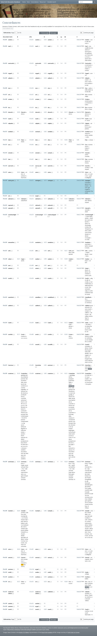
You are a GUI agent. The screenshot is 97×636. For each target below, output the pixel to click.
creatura (23, 336)
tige (86, 318)
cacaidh (50, 344)
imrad (88, 380)
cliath (86, 212)
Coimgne (87, 180)
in (85, 248)
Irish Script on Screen (73, 632)
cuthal (10, 603)
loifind (88, 486)
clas (9, 140)
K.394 (45, 297)
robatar (71, 418)
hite (27, 414)
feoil (22, 177)
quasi (86, 51)
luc (85, 331)
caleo (87, 137)
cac (9, 144)
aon (91, 40)
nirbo (86, 585)
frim (90, 287)
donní (24, 393)
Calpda (87, 123)
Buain (86, 350)
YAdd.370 (79, 208)
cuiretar (50, 365)
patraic (71, 421)
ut (89, 234)
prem (25, 382)
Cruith (87, 278)
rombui (87, 227)
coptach (10, 205)
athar (89, 367)
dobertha (89, 326)
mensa (87, 163)
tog (73, 463)
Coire (22, 172)
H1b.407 (31, 172)
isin (90, 41)
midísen (90, 499)
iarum (22, 384)
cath (26, 523)
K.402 (45, 365)
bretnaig (71, 414)
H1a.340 (5, 510)
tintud (70, 396)
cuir (86, 516)
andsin (86, 218)
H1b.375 (31, 198)
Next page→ (54, 33)
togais (22, 465)
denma (89, 200)
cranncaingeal (52, 214)
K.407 (45, 572)
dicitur (86, 272)
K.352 (45, 63)
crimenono (89, 103)
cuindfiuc (38, 297)
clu (9, 107)
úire (22, 174)
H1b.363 (31, 131)
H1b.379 (31, 214)
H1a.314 (5, 139)
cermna (10, 569)
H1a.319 (5, 172)
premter (23, 379)
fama (90, 109)
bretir (90, 382)
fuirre (89, 55)
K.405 (45, 510)
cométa (90, 316)
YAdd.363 (79, 180)
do (92, 360)
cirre (92, 511)
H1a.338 (5, 373)
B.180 (18, 112)
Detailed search (51, 2)
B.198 (18, 139)
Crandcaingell (89, 214)
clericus (87, 114)
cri (91, 587)
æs (69, 465)
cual (9, 46)
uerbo (86, 135)
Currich (87, 166)
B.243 (18, 510)
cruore (23, 583)
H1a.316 (5, 152)
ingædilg (23, 389)
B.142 (18, 373)
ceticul (37, 557)
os (87, 502)
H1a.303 (5, 63)
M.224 (66, 461)
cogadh (50, 73)
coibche (89, 597)
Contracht (88, 63)
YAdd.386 (79, 278)
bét (23, 543)
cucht (89, 275)
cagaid (87, 355)
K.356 (45, 94)
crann (87, 216)
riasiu (86, 351)
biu (92, 504)
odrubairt (87, 289)
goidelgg (72, 375)
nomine (90, 94)
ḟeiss (27, 467)
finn (91, 362)
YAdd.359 (79, 159)
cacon (86, 146)
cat (86, 75)
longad (87, 359)
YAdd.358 (79, 152)
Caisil (9, 322)
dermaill (23, 537)
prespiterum (72, 441)
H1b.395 (31, 297)
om (87, 176)
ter (90, 375)
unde (73, 252)
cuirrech (10, 166)
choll (86, 362)
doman (24, 448)
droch (89, 67)
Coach (87, 609)
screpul (87, 311)
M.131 (66, 373)
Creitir (87, 334)
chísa (89, 324)
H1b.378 (31, 208)
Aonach (88, 599)
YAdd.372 (79, 242)
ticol (22, 561)
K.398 (45, 322)
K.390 (45, 268)
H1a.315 (5, 144)
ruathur (87, 611)
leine (87, 256)
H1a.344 (5, 572)
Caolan (87, 40)
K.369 (45, 609)
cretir (37, 334)
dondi (73, 398)
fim (86, 341)
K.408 (45, 557)
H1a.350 (5, 609)
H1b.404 (31, 373)
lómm (22, 435)
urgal (36, 196)
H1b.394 (31, 278)
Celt (70, 250)
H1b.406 (31, 510)
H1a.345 (5, 577)
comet (86, 314)
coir (26, 391)
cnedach (87, 273)
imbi (88, 375)
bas (89, 581)
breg (86, 463)
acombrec (23, 380)
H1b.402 (31, 344)
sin (87, 331)
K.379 (45, 242)
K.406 (45, 172)
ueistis (90, 250)
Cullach (87, 78)
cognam (87, 559)
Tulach (90, 595)
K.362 (45, 131)
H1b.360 (31, 112)
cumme (10, 606)
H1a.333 (5, 305)
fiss (23, 469)
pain (91, 490)
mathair (90, 83)
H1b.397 (31, 305)
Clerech (23, 112)
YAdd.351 (79, 107)
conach (87, 504)
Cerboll (10, 511)
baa (86, 506)
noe (26, 543)
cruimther (71, 412)
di (91, 530)
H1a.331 (5, 278)
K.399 (45, 334)
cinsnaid (90, 246)
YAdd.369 (79, 581)
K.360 (45, 118)
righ (89, 187)
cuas (90, 118)
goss (86, 501)
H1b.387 (31, 259)
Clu (86, 107)
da (92, 497)
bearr (86, 261)
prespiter (71, 379)
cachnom (23, 176)
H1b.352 (31, 46)
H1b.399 (31, 322)
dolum (86, 150)
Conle (86, 572)
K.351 (45, 46)
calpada (10, 123)
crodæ (86, 282)
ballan (86, 579)
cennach (23, 477)
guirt (89, 350)
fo (89, 223)
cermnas (23, 479)
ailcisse (70, 326)
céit (22, 559)
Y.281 (78, 139)
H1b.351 (31, 39)
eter (91, 220)
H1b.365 (31, 144)
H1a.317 (5, 159)
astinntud (23, 400)
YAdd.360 (79, 165)
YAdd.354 (79, 123)
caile (87, 41)
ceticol (10, 557)
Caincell (87, 208)
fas (86, 299)
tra (26, 407)
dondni (72, 407)
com (86, 67)
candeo (91, 135)
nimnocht (71, 448)
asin (22, 474)
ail (91, 322)
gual (89, 51)
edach (87, 252)
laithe (86, 246)
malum (87, 148)
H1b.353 (31, 63)
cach (91, 174)
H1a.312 (5, 123)
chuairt (23, 534)
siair (87, 85)
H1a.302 (5, 46)
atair (86, 368)
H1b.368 (31, 165)
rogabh (87, 189)
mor (27, 541)
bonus (86, 127)
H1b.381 (31, 250)
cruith (10, 278)
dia (86, 486)
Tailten (87, 600)
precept (23, 414)
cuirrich (50, 166)
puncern (87, 493)
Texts (28, 2)
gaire (22, 476)
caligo (86, 96)
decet (70, 439)
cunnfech (11, 297)
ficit (92, 535)
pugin (87, 492)
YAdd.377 (79, 577)
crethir (50, 334)
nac (88, 495)
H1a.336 (5, 344)
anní (24, 418)
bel (86, 512)
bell (22, 521)
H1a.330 (5, 268)
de (90, 314)
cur (86, 521)
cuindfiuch (51, 297)
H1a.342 (5, 557)
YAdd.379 (79, 259)
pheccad (25, 444)
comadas (87, 346)
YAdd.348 (79, 88)
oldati (89, 90)
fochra (89, 232)
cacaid (10, 344)
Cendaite (87, 242)
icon (26, 412)
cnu (9, 88)
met (86, 81)
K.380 (45, 250)
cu (91, 259)
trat (86, 360)
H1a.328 (5, 259)
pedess (87, 129)
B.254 (18, 172)
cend (86, 244)
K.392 (45, 591)
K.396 (45, 305)
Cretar (71, 334)
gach (90, 176)
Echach (26, 476)
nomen (87, 320)
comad (10, 153)
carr (9, 265)
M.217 (66, 250)
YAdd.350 (79, 99)
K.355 (45, 88)
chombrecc (72, 391)
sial (69, 336)
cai (9, 196)
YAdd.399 (79, 172)
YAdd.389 (79, 305)
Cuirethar (38, 365)
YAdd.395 (79, 365)
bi (85, 83)
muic (86, 499)
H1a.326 (5, 242)
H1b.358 (31, 99)
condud (50, 131)
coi (90, 172)
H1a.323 (5, 205)
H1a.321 (5, 195)
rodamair (87, 292)
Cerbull (87, 527)
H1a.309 (5, 107)
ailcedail (87, 485)
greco (90, 101)
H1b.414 (31, 591)
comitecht (24, 411)
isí (22, 418)
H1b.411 (31, 572)
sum (24, 455)
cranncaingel (39, 214)
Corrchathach (24, 525)
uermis (23, 457)
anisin (70, 434)
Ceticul (87, 557)
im (69, 407)
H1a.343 (5, 569)
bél (27, 512)
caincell (10, 208)
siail (92, 493)
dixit (27, 453)
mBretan (23, 430)
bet (87, 535)
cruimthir (23, 398)
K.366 (45, 159)
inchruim (23, 437)
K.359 (45, 112)
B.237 (18, 259)
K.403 (45, 373)
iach (86, 262)
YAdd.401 (79, 557)
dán (26, 469)
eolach (86, 186)
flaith (89, 585)
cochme (37, 577)
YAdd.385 (79, 591)
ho (21, 444)
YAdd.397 (79, 461)
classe (22, 141)
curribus (87, 167)
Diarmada (87, 614)
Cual (86, 46)
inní (22, 396)
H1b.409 (31, 557)
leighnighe (71, 430)
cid (89, 272)
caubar (37, 259)
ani (69, 402)
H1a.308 (5, 99)
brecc (22, 463)
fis (90, 186)
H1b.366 (31, 152)
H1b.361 (31, 118)
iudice (86, 104)
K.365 (45, 152)
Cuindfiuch (88, 297)
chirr (25, 514)
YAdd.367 (79, 198)
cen (86, 495)
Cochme (87, 577)
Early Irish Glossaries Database (10, 2)
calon (86, 60)
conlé (9, 572)
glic (87, 280)
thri (86, 477)
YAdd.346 (79, 73)
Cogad (87, 73)
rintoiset (72, 425)
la (86, 83)
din (27, 379)
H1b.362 (31, 123)
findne (89, 477)
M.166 (66, 334)
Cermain (87, 467)
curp (86, 43)
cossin (90, 330)
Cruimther (24, 373)
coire (36, 172)
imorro (23, 402)
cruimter (10, 373)
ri (90, 355)
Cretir (23, 334)
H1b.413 (31, 581)
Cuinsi (86, 268)
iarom (22, 425)
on (85, 53)
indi (26, 375)
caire (9, 172)
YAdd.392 (79, 334)
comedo (87, 156)
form (86, 488)
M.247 (66, 198)
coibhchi (50, 592)
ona (90, 46)
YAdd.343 (79, 39)
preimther (71, 380)
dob (89, 351)
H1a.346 (5, 581)
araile (86, 193)
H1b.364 (31, 139)
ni (91, 301)
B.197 (18, 581)
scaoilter (87, 490)
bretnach (72, 432)
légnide (23, 428)
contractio (89, 65)
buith (88, 294)
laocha (86, 222)
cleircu (86, 223)
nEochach (87, 483)
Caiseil (70, 322)
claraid (87, 234)
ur (89, 174)
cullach (10, 78)
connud (37, 131)
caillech (10, 305)
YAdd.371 (79, 214)
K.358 (45, 107)
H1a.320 (5, 180)
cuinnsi (10, 268)
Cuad (86, 118)
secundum (24, 451)
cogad (10, 73)
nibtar (91, 528)
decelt (86, 254)
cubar (9, 259)
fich (92, 167)
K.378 (45, 214)
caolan (10, 40)
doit (86, 532)
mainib (87, 379)
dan (73, 469)
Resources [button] (42, 2)
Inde (70, 472)
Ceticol (23, 557)
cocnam (25, 559)
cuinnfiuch (87, 301)
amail (22, 434)
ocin (74, 421)
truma (87, 57)
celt (9, 250)
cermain (23, 470)
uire (86, 174)
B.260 (18, 557)
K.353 (45, 73)
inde (26, 528)
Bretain (23, 407)
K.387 (45, 265)
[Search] (86, 2)
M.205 (66, 139)
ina (90, 504)
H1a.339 (5, 461)
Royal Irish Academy (47, 632)
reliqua (87, 508)
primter (23, 419)
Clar (86, 159)
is (85, 41)
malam (87, 68)
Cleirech (87, 112)
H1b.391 (31, 268)
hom (25, 177)
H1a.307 (5, 94)
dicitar (86, 236)
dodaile (91, 340)
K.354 (45, 78)
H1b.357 (31, 94)
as (88, 318)
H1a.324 (5, 208)
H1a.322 (5, 198)
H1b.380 (31, 242)
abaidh (87, 353)
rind (86, 357)
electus (87, 116)
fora (22, 514)
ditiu (70, 252)
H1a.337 (5, 365)
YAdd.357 (79, 144)
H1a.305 (5, 78)
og (87, 377)
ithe (74, 423)
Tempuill (87, 229)
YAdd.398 (79, 510)
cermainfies (72, 467)
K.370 (45, 180)
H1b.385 (31, 577)
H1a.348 (5, 603)
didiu (70, 382)
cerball (23, 528)
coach (10, 609)
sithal (86, 336)
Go (94, 2)
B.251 (18, 198)
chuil (90, 81)
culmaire (10, 199)
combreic (23, 386)
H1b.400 (31, 334)
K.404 (45, 461)
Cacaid (87, 344)
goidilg (70, 395)
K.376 (45, 581)
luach (89, 309)
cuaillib (87, 48)
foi (70, 427)
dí (27, 537)
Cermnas (23, 461)
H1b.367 (31, 159)
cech (86, 187)
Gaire (88, 474)
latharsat (23, 427)
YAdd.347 (79, 78)
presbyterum (24, 441)
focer (89, 532)
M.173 (66, 322)
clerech (10, 112)
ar (85, 55)
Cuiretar (10, 365)
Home (24, 2)
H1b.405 (31, 461)
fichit (22, 544)
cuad (9, 118)
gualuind (89, 53)
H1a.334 (5, 322)
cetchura (88, 302)
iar (72, 427)
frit (92, 285)
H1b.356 (31, 88)
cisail (70, 324)
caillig (86, 316)
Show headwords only (8, 28)
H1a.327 (5, 250)
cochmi (10, 577)
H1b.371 (31, 180)
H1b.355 (31, 78)
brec (70, 463)
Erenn (86, 330)
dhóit (22, 539)
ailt (87, 481)
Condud (87, 131)
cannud (87, 133)
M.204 (66, 581)
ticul (91, 559)
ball (26, 519)
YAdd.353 (79, 118)
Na (26, 405)
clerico (22, 114)
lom (71, 435)
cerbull (90, 519)
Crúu (22, 581)
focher (26, 518)
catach (89, 521)
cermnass (11, 461)
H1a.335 (5, 334)
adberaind (88, 285)
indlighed (88, 177)
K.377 (45, 208)
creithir (10, 334)
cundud (10, 131)
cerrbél (23, 512)
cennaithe (11, 242)
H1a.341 (5, 549)
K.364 (45, 144)
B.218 (18, 461)
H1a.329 (5, 265)
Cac (86, 144)
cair (90, 353)
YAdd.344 (79, 46)
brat (91, 254)
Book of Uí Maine (24, 632)
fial (90, 227)
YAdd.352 (79, 112)
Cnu (86, 88)
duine (87, 248)
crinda (10, 99)
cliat (86, 230)
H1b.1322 (31, 195)
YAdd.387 (79, 297)
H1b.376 (31, 205)
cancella (87, 210)
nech (88, 307)
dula (91, 292)
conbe (37, 572)
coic (91, 537)
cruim (71, 393)
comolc (87, 70)
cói (26, 172)
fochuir (23, 519)
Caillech (87, 305)
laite (89, 244)
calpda (37, 123)
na (92, 90)
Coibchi (87, 592)
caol (89, 58)
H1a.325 (5, 214)
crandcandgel (12, 214)
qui (25, 453)
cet (86, 537)
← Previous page (44, 33)
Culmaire (23, 199)
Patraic (23, 412)
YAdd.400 (79, 572)
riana (90, 359)
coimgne (37, 180)
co (88, 291)
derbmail (87, 530)
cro (86, 239)
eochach (71, 476)
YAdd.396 (79, 373)
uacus (88, 120)
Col (86, 94)
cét (25, 544)
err (90, 261)
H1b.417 (31, 609)
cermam (23, 467)
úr (24, 174)
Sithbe (26, 530)
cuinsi (37, 268)
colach (86, 80)
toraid (86, 91)
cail (86, 307)
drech (86, 270)
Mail (87, 283)
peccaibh (71, 444)
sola (22, 338)
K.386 (45, 259)
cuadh (49, 118)
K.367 (45, 165)
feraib (88, 328)
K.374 (45, 198)
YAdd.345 (79, 63)
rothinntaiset (24, 416)
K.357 (45, 99)
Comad (87, 153)
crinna (49, 99)
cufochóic (23, 546)
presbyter (25, 377)
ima (86, 380)
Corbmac (90, 583)
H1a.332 (5, 297)
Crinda (87, 99)
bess (22, 443)
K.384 (45, 577)
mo (90, 476)
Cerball (23, 511)
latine (89, 60)
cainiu (90, 88)
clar (9, 159)
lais (91, 470)
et (88, 506)
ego (22, 455)
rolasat (71, 428)
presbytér (23, 395)
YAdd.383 (79, 268)
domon (71, 450)
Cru (70, 581)
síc (26, 437)
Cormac (23, 541)
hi (24, 409)
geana (86, 184)
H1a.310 (5, 112)
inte (92, 48)
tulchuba (89, 338)
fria (92, 191)
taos (86, 561)
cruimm (23, 387)
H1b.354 (31, 73)
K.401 (45, 344)
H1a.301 (5, 39)
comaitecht (72, 419)
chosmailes (88, 225)
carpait (87, 169)
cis (90, 322)
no (85, 280)
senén (22, 261)
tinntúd (23, 391)
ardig (91, 336)
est (91, 282)
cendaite (37, 242)
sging (89, 488)
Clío (86, 109)
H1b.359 (31, 107)
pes (90, 127)
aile (90, 91)
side (22, 382)
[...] (13, 40)
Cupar (23, 259)
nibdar (23, 535)
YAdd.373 (79, 250)
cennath (71, 477)
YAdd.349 (79, 94)
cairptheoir (24, 200)
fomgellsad (88, 479)
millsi (86, 90)
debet (22, 439)
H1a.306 (5, 88)
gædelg (23, 375)
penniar (71, 389)
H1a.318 (5, 165)
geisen (89, 501)
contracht (11, 63)
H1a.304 (5, 73)
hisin (70, 474)
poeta (22, 530)
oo (85, 328)
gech (72, 250)
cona (86, 232)
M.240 (66, 259)
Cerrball (23, 516)
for (86, 294)
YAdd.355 (79, 131)
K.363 (45, 139)
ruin (87, 287)
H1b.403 (31, 365)
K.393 (45, 278)
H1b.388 (31, 265)
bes (70, 443)
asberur (87, 50)
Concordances (35, 2)
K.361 (45, 123)
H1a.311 (5, 118)
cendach (87, 593)
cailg (91, 278)
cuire (86, 367)
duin (90, 283)
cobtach (37, 205)
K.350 (45, 39)
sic (74, 437)
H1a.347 (5, 591)
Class (22, 140)
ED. (22, 564)
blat (90, 360)
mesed (90, 502)
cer (23, 518)
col (9, 94)
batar (22, 409)
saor (86, 200)
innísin (22, 432)
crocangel (87, 238)
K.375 (45, 205)
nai (89, 535)
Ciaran (90, 348)
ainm (90, 230)
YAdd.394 (79, 344)
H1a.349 (5, 606)
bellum (23, 523)
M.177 (66, 112)
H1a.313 (5, 131)
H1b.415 (31, 603)
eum (22, 453)
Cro (86, 581)
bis (90, 48)
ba (89, 537)
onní (24, 527)
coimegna (87, 182)
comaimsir (88, 191)
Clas (86, 140)
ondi (91, 516)
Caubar (71, 259)
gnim (89, 384)
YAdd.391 (79, 322)
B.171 (18, 334)
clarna (86, 161)
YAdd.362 (79, 609)
